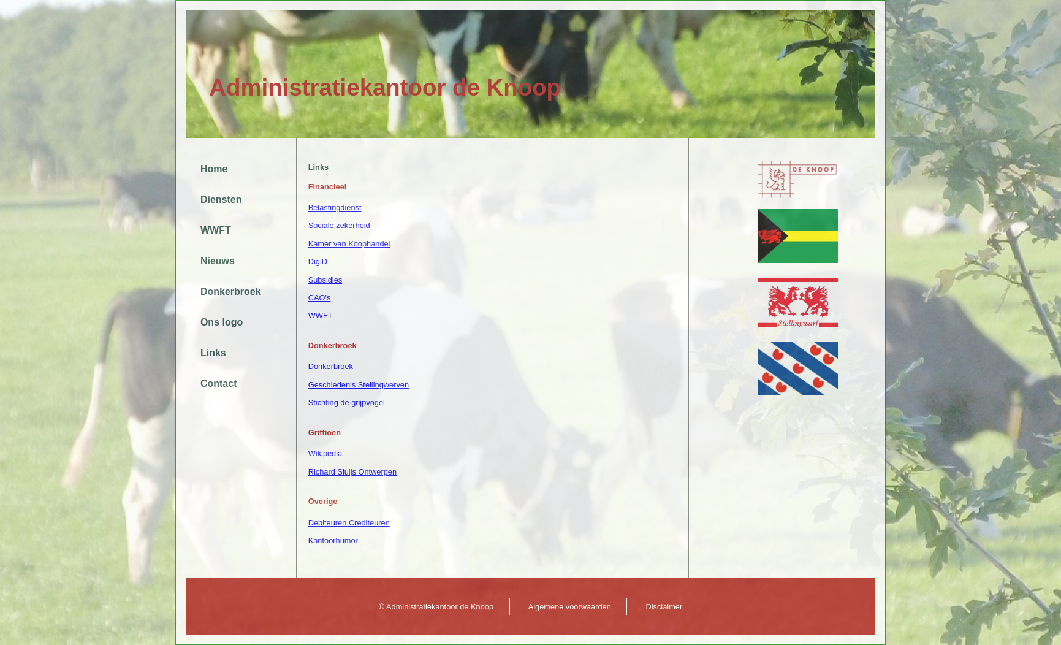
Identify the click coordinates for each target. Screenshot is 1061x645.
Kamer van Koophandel (349, 243)
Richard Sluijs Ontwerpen (352, 471)
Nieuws (217, 261)
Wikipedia (325, 453)
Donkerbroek (230, 291)
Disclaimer (663, 606)
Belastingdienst (335, 207)
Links (213, 353)
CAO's (319, 297)
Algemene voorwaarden (569, 606)
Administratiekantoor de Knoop (385, 87)
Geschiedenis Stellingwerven (358, 384)
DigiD (317, 261)
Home (213, 169)
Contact (218, 383)
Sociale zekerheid (339, 225)
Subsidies (325, 279)
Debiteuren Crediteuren (349, 522)
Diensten (221, 199)
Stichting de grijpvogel (346, 402)
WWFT (215, 230)
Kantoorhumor (333, 540)
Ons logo (221, 322)
